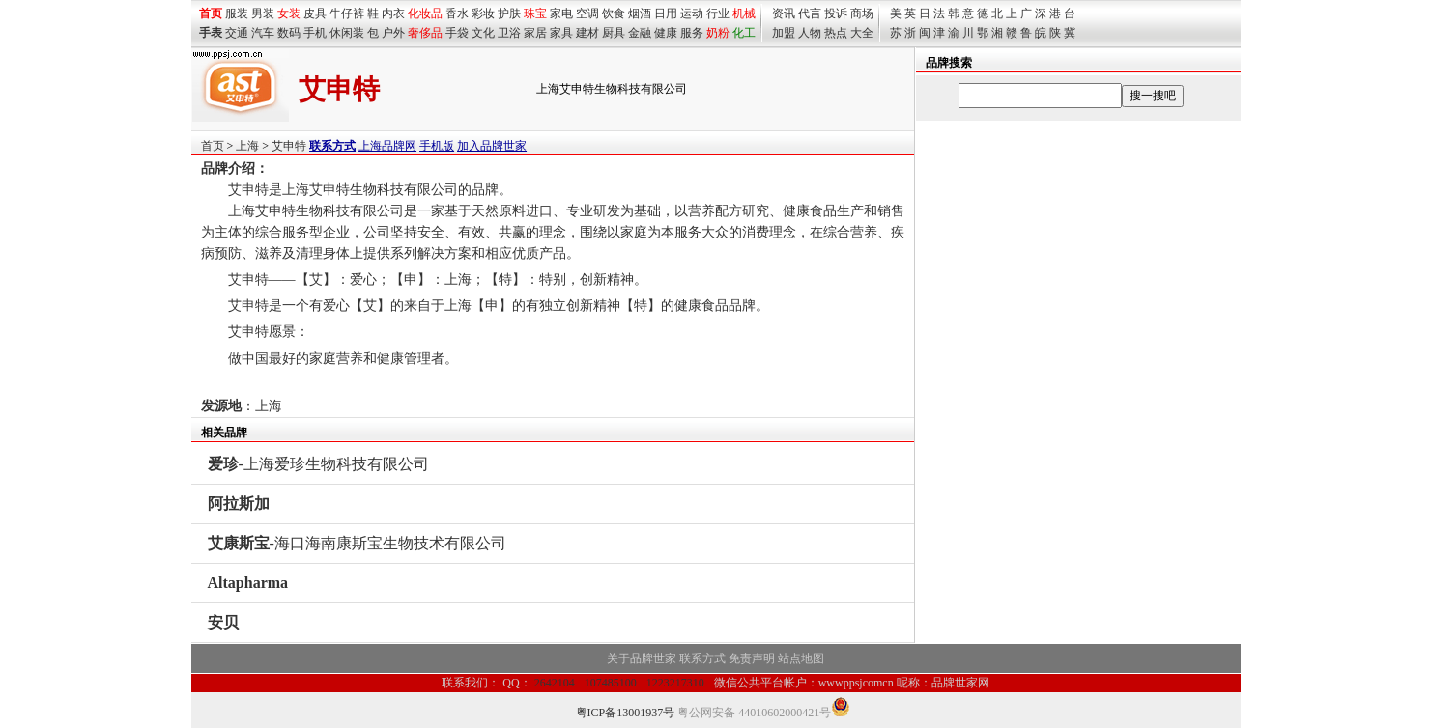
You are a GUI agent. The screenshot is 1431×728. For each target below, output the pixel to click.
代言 (809, 13)
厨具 (613, 33)
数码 (289, 33)
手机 (315, 33)
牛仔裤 (346, 13)
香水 (457, 13)
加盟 (783, 33)
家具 (561, 33)
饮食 (613, 13)
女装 (289, 13)
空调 (587, 13)
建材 (587, 33)
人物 (809, 33)
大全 (861, 33)
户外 (393, 33)
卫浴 (509, 33)
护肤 (509, 13)
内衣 (393, 13)
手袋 (457, 33)
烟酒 (639, 13)
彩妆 (483, 13)
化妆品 (425, 13)
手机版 (436, 146)
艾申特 (289, 146)
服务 (691, 33)
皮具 (315, 13)
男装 (262, 13)
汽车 (262, 33)
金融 (639, 33)
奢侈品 (425, 33)
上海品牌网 (387, 146)
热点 (835, 33)
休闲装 (346, 33)
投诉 (835, 13)
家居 (535, 33)
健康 (665, 33)
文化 (483, 33)
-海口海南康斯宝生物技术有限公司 (357, 543)
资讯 (783, 13)
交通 (236, 33)
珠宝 (535, 13)
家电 (561, 13)
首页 (212, 146)
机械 (744, 13)
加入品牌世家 (492, 146)
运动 (691, 13)
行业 (718, 13)
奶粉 (718, 33)
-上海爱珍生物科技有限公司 (318, 464)
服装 (236, 13)
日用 (665, 13)
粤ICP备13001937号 (625, 712)
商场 (861, 13)
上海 (247, 146)
